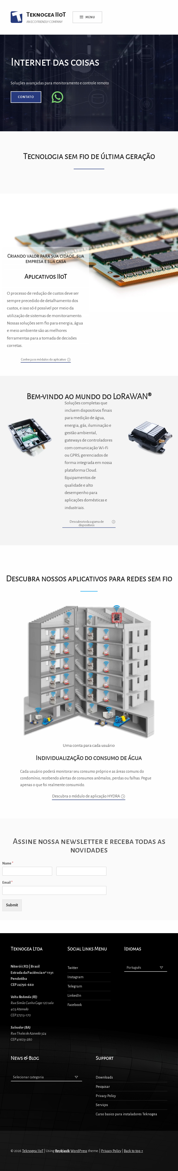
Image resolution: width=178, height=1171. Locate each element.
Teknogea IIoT (32, 1151)
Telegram (74, 986)
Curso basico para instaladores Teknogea (126, 1114)
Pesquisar (103, 1086)
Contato (26, 97)
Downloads (104, 1077)
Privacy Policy (106, 1096)
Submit (12, 905)
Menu (90, 17)
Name (7, 863)
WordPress (78, 1151)
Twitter (72, 968)
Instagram (75, 977)
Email (7, 882)
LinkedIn (74, 995)
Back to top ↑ (133, 1151)
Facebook (74, 1005)
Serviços (102, 1105)
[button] (46, 263)
